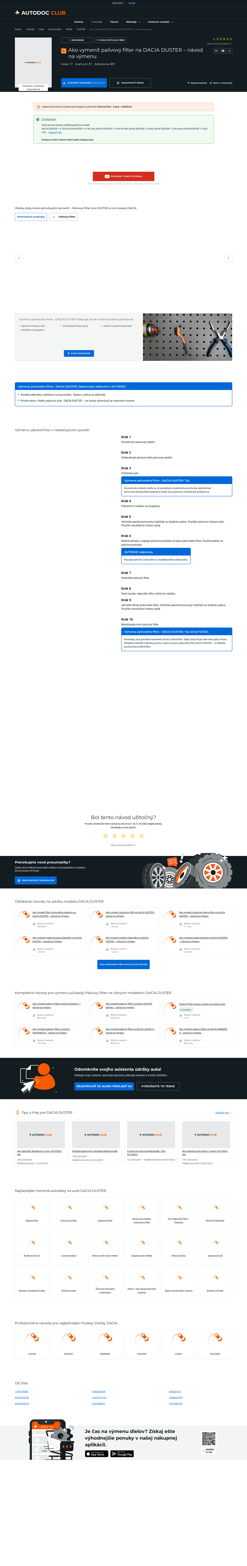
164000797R (175, 1397)
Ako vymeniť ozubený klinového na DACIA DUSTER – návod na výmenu (127, 939)
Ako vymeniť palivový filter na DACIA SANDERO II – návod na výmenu (203, 1030)
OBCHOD (117, 3)
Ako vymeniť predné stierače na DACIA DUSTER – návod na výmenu (203, 939)
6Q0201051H (22, 1403)
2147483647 (98, 1403)
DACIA (69, 29)
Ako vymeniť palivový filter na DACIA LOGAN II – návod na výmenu (130, 1030)
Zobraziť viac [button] (55, 132)
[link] (79, 22)
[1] (217, 39)
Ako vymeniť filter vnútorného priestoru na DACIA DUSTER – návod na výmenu (54, 914)
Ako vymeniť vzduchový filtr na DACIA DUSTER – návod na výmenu (131, 914)
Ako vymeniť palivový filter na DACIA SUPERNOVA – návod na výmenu (51, 1030)
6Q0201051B (22, 1397)
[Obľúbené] (76, 40)
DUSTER (81, 29)
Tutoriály (30, 29)
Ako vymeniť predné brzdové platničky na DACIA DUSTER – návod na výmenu (57, 939)
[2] (221, 39)
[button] (133, 22)
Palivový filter (54, 29)
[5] (231, 39)
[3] (224, 39)
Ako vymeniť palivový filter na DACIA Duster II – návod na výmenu (56, 1005)
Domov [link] (18, 29)
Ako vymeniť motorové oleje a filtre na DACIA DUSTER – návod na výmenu (202, 914)
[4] (227, 39)
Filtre (41, 29)
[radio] (217, 39)
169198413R (175, 1403)
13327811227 (99, 1397)
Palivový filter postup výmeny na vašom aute (202, 1004)
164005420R (98, 1391)
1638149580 (21, 1391)
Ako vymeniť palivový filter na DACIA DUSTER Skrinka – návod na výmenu (129, 1005)
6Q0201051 (175, 1391)
